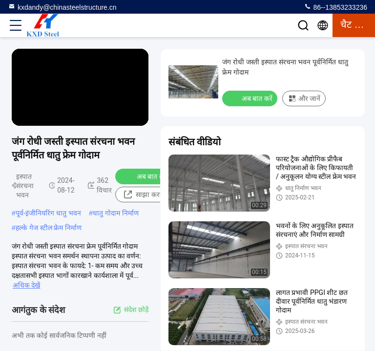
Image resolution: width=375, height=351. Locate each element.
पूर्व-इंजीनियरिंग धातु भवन (48, 213)
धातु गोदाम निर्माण (116, 213)
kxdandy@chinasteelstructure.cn (62, 6)
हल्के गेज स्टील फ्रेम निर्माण (49, 228)
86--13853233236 (335, 6)
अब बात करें (145, 176)
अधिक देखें (26, 285)
